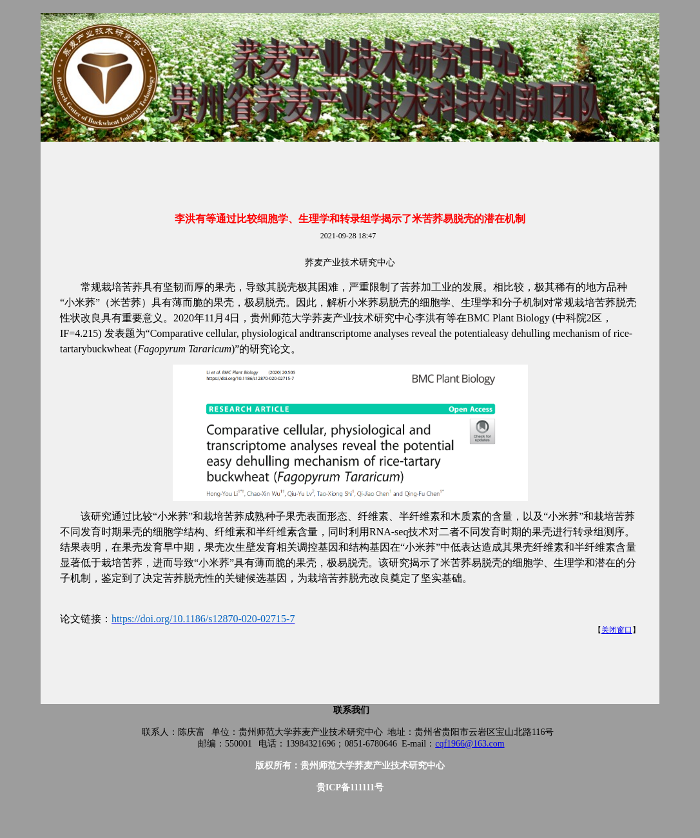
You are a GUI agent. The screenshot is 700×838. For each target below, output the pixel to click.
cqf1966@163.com (469, 743)
